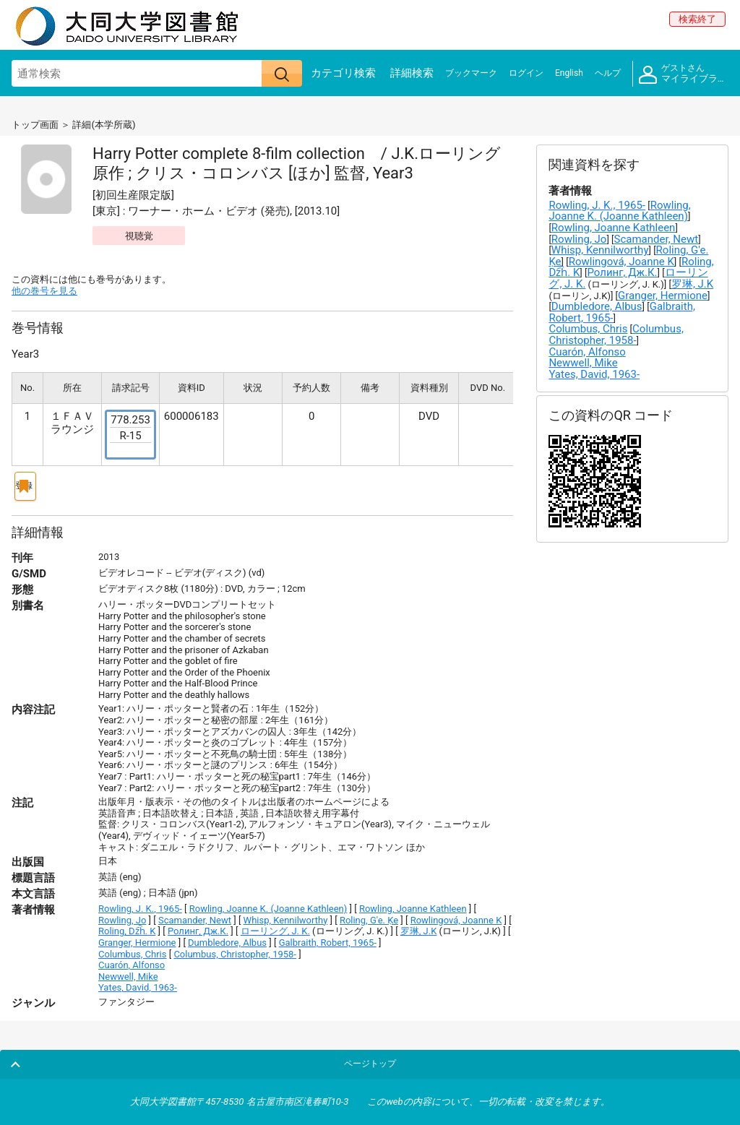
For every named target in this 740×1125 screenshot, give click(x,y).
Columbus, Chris (132, 948)
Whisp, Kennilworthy (286, 914)
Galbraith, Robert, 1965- (328, 936)
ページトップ (694, 1055)
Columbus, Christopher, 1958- (234, 948)
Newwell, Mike (128, 970)
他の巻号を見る (44, 290)
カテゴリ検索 (343, 72)
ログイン (526, 73)
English (569, 73)
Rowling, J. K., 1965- (140, 902)
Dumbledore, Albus (227, 936)
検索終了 (697, 19)
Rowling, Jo (122, 914)
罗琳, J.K (418, 925)
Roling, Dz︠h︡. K (126, 925)
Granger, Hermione (137, 936)
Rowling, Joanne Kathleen (413, 902)
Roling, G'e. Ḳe (369, 914)
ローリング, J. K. (275, 925)
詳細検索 (412, 72)
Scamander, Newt (194, 914)
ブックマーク (471, 73)
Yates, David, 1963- (137, 981)
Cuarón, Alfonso (131, 959)
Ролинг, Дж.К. (198, 925)
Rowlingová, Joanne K (456, 914)
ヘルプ (608, 73)
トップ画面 (35, 124)
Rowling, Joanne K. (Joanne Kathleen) (268, 902)
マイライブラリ (683, 74)
